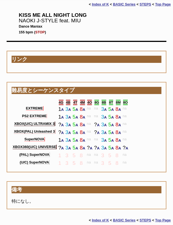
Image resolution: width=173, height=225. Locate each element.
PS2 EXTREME (34, 116)
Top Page (163, 4)
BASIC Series (124, 4)
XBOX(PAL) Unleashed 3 (34, 131)
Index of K (100, 4)
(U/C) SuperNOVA (34, 162)
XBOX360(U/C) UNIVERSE (34, 147)
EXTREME (34, 108)
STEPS (145, 4)
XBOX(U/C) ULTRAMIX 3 (34, 124)
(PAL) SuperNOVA (34, 154)
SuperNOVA (34, 139)
